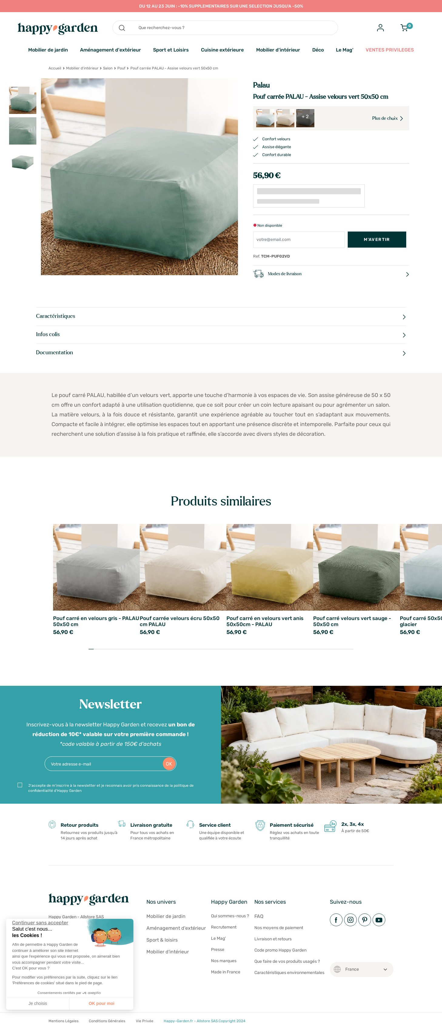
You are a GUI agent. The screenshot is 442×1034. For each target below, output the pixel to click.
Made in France (225, 972)
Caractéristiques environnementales (289, 972)
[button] (9, 1027)
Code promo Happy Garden (280, 950)
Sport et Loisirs (171, 50)
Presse (217, 949)
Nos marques (223, 960)
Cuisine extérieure (222, 50)
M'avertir (377, 239)
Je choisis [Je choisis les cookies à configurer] (37, 1003)
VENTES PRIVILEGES (390, 50)
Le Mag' (344, 50)
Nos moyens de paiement (278, 927)
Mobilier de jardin (48, 50)
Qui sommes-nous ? (230, 916)
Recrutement (223, 927)
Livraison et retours (273, 939)
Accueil (55, 68)
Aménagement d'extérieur (110, 50)
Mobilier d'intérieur (278, 50)
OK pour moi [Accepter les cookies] (102, 1003)
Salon (107, 68)
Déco (318, 50)
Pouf (121, 68)
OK (169, 764)
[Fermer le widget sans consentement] (40, 923)
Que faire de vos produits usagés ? (287, 961)
